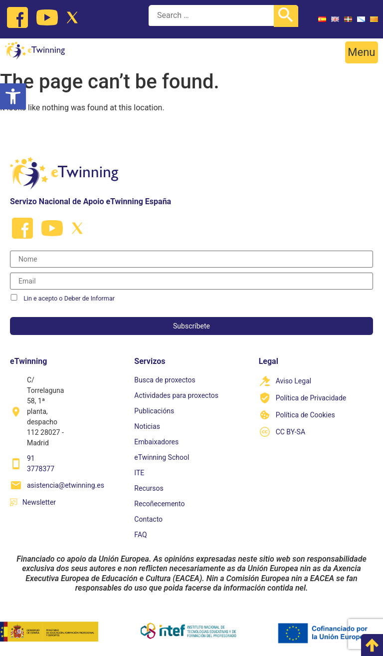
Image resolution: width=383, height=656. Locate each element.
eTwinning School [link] (161, 457)
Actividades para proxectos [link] (176, 395)
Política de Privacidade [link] (311, 398)
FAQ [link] (140, 535)
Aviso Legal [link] (294, 381)
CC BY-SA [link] (290, 432)
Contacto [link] (148, 519)
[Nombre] (191, 259)
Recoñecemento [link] (159, 504)
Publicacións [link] (154, 411)
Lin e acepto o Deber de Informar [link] (69, 298)
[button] (361, 52)
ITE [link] (139, 473)
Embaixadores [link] (156, 442)
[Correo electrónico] (191, 281)
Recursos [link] (148, 488)
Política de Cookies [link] (305, 415)
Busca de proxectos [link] (164, 380)
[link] (13, 96)
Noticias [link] (147, 426)
